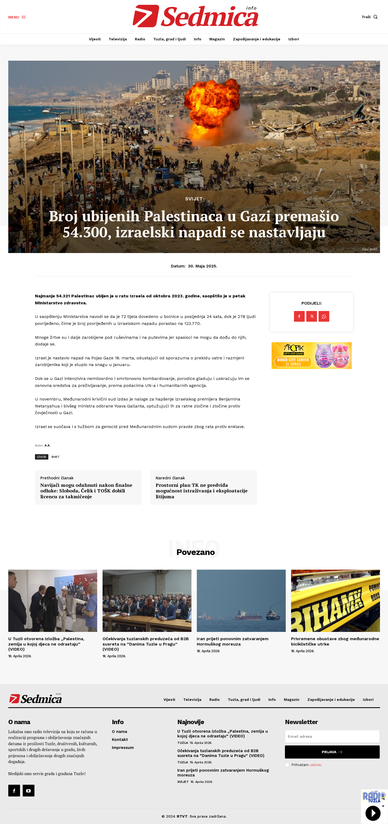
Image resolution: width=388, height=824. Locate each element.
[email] (332, 736)
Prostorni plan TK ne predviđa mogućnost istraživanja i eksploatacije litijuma (202, 491)
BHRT (56, 457)
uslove (315, 765)
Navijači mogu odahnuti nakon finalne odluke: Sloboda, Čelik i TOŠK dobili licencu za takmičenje (86, 491)
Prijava (332, 752)
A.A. (47, 445)
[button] (371, 16)
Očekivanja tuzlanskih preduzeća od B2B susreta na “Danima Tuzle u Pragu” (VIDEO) (146, 643)
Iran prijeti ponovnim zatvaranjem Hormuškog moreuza (232, 641)
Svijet (194, 199)
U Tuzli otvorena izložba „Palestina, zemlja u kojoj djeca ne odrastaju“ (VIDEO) (46, 643)
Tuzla (182, 743)
